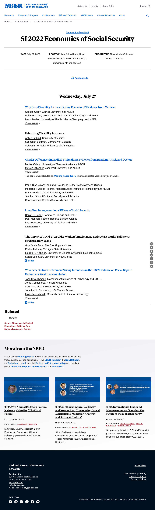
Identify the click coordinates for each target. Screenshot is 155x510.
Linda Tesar (124, 426)
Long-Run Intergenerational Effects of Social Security (57, 210)
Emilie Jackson (33, 249)
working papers (25, 356)
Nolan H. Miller (33, 115)
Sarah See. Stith (34, 256)
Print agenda (81, 78)
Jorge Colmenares (35, 282)
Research (9, 15)
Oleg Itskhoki (127, 423)
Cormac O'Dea (33, 286)
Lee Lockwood (33, 222)
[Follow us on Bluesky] (21, 501)
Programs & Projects (28, 15)
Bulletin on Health (17, 363)
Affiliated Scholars (67, 15)
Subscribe (82, 6)
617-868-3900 (16, 482)
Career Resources (106, 15)
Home (7, 21)
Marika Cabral (33, 164)
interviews (57, 366)
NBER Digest (72, 360)
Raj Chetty (75, 428)
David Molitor (32, 119)
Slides (31, 261)
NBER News (87, 15)
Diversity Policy (137, 476)
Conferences (48, 15)
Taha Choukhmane (35, 279)
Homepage (140, 465)
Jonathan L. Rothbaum (37, 290)
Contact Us (15, 474)
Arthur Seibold (33, 138)
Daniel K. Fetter (33, 215)
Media (95, 6)
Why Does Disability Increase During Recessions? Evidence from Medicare (70, 107)
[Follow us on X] (10, 501)
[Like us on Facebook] (32, 501)
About (122, 15)
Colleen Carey (33, 111)
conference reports (21, 366)
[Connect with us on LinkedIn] (16, 501)
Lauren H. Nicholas (35, 252)
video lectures (39, 366)
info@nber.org (16, 485)
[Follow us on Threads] (27, 501)
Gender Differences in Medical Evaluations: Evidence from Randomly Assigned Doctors (78, 159)
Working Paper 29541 (65, 176)
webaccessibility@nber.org (23, 488)
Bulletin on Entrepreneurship (50, 363)
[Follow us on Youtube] (38, 501)
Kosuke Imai (89, 428)
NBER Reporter (52, 360)
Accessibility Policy (135, 474)
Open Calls (108, 6)
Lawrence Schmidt (35, 294)
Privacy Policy (138, 479)
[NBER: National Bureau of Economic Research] (28, 7)
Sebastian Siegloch (35, 141)
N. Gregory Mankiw (27, 424)
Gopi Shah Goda (34, 245)
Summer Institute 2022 (77, 32)
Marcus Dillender (34, 167)
